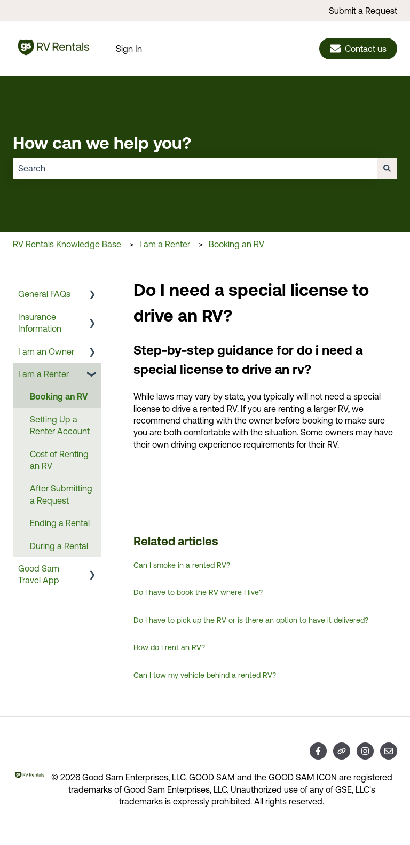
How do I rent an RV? (169, 647)
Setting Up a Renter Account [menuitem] (60, 425)
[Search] (387, 168)
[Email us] (388, 751)
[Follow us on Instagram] (365, 751)
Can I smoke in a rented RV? (181, 565)
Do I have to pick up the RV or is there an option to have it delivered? (250, 620)
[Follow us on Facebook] (318, 751)
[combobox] (195, 168)
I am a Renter (164, 244)
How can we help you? (102, 142)
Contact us (358, 48)
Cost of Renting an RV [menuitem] (59, 460)
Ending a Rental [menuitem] (60, 523)
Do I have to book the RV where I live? (198, 592)
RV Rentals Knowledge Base (67, 244)
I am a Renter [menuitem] (43, 374)
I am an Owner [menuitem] (46, 351)
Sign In (129, 48)
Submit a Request (363, 10)
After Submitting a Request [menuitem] (61, 494)
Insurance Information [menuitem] (39, 322)
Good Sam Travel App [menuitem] (38, 574)
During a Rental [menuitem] (59, 546)
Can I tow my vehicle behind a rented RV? (204, 675)
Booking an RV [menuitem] (59, 396)
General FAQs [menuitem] (44, 294)
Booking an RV (236, 244)
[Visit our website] (341, 751)
